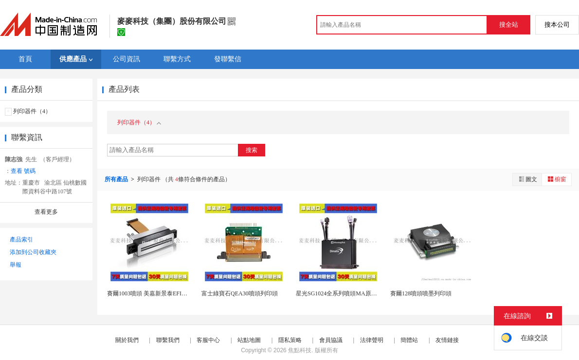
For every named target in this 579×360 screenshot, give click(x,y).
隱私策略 (290, 340)
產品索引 (21, 239)
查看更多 (46, 211)
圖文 (527, 179)
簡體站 (409, 340)
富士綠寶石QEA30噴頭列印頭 (239, 293)
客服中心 (208, 340)
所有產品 (117, 179)
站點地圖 (249, 340)
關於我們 (127, 340)
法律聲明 (371, 340)
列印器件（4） (32, 111)
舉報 (15, 264)
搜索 (251, 150)
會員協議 (331, 340)
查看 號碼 (23, 171)
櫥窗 (556, 179)
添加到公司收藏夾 (33, 252)
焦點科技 (299, 350)
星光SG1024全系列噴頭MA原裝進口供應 (348, 293)
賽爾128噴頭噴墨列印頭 (421, 293)
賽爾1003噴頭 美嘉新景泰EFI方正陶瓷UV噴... (165, 293)
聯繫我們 (168, 340)
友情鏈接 (447, 340)
